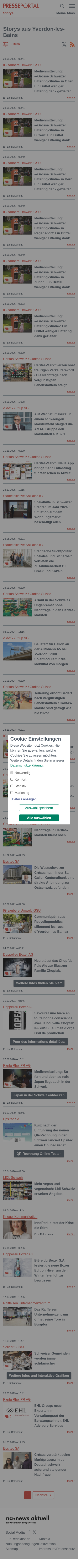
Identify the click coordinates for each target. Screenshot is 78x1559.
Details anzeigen (24, 799)
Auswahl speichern (39, 808)
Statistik (20, 786)
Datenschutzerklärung (26, 765)
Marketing (22, 793)
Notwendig (23, 773)
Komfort (20, 779)
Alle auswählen (39, 818)
